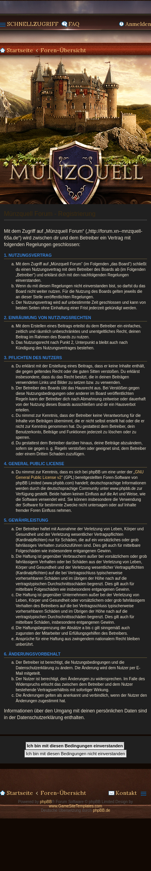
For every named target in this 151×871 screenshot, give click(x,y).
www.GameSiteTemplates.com (75, 806)
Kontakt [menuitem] (126, 792)
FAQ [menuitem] (73, 23)
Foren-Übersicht (63, 50)
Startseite (20, 50)
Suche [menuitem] (148, 50)
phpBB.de (101, 810)
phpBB (46, 802)
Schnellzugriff (33, 23)
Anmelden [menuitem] (138, 23)
